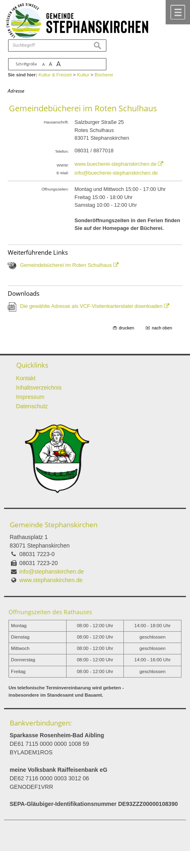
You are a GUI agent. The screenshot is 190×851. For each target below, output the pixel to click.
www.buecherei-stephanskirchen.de (116, 164)
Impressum (30, 397)
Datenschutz (32, 406)
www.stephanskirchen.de (51, 580)
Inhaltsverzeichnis (39, 387)
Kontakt (26, 378)
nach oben (162, 327)
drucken (126, 327)
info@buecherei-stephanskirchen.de (116, 173)
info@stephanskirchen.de (51, 571)
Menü (178, 12)
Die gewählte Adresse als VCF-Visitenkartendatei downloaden (91, 306)
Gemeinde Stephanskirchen (53, 524)
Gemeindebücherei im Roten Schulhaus (66, 265)
